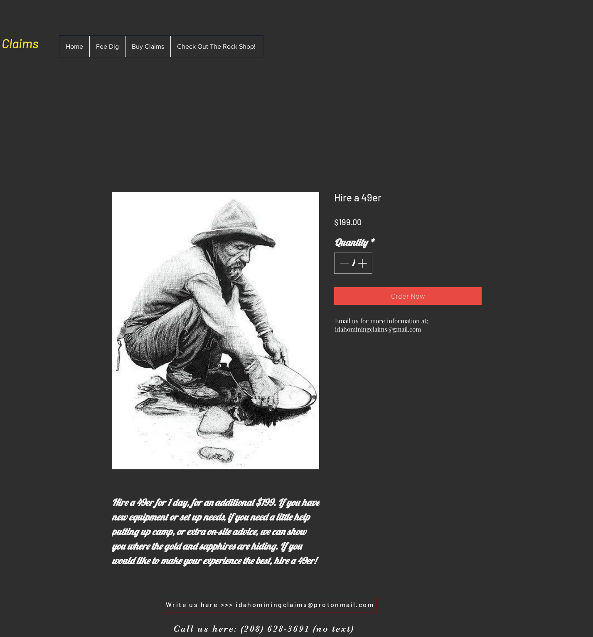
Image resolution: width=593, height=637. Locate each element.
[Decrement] (343, 263)
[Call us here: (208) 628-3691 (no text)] (264, 628)
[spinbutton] (353, 263)
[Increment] (363, 263)
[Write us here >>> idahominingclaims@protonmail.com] (270, 604)
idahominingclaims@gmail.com (378, 329)
